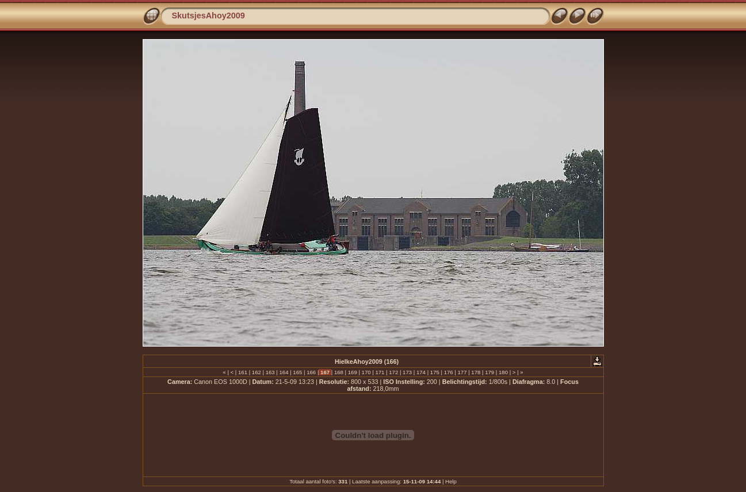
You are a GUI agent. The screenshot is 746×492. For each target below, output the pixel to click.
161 (242, 372)
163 (270, 372)
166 (311, 372)
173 (407, 372)
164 (284, 372)
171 (380, 372)
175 (435, 372)
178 (476, 372)
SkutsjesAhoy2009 (208, 15)
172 (394, 372)
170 (366, 372)
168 (338, 372)
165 (298, 372)
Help (451, 481)
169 (352, 372)
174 (421, 372)
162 (256, 372)
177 (462, 372)
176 (448, 372)
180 (503, 372)
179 (490, 372)
